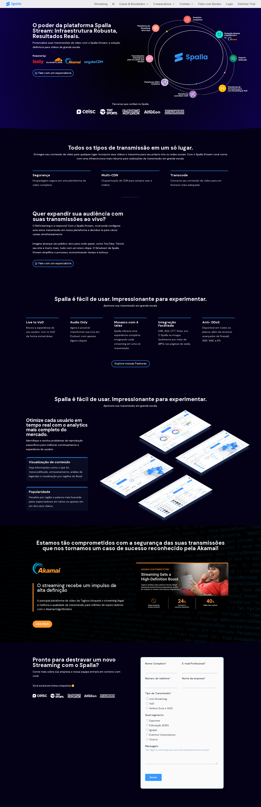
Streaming (100, 4)
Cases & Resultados (132, 4)
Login (229, 4)
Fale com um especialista (54, 73)
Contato (185, 4)
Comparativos (162, 4)
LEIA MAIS (42, 624)
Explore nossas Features (131, 363)
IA (113, 4)
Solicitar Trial (246, 4)
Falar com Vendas (209, 4)
